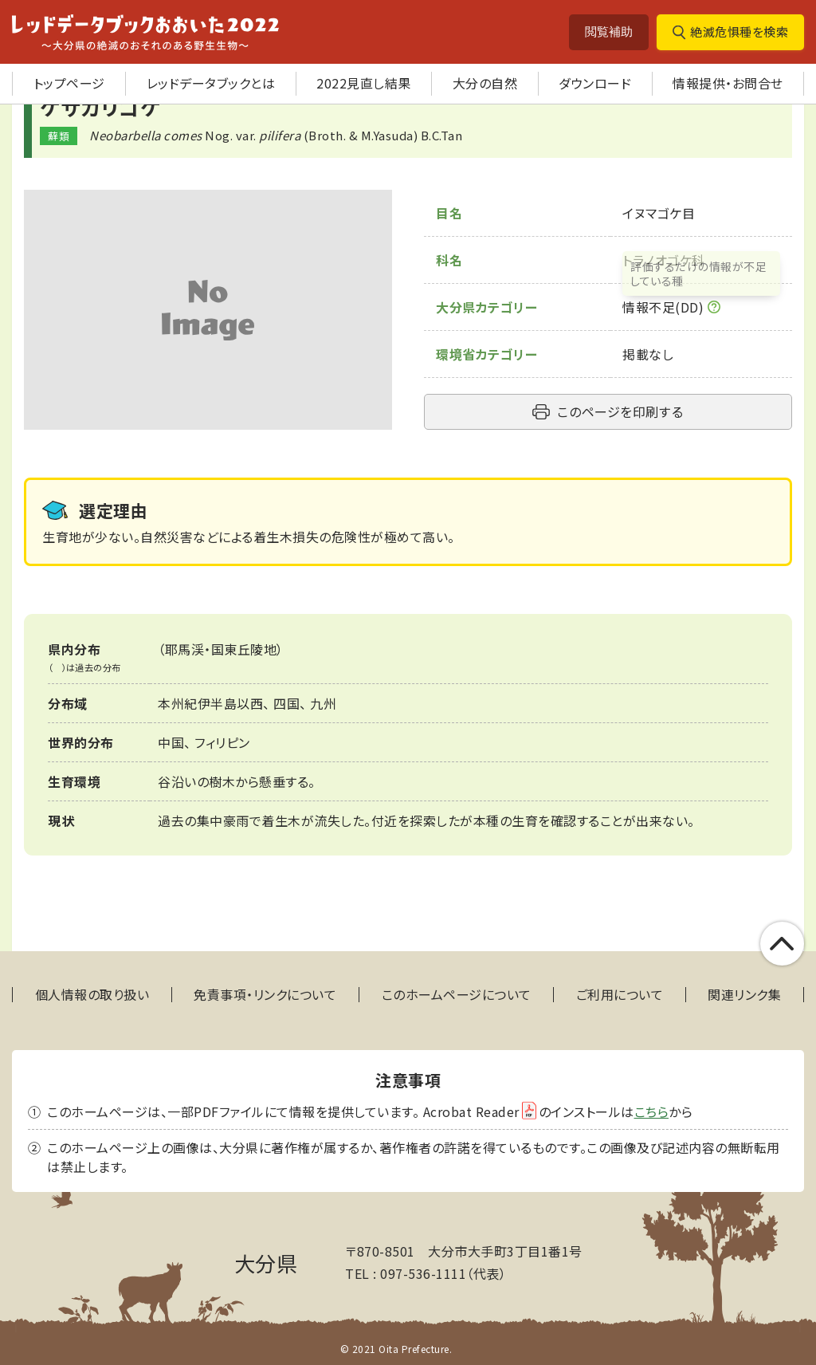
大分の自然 (485, 82)
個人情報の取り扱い (92, 994)
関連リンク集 (744, 994)
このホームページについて (457, 994)
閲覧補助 (609, 31)
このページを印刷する (620, 411)
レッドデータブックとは (211, 82)
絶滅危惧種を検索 (739, 31)
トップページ (69, 82)
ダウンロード (595, 82)
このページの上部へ (782, 944)
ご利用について (620, 994)
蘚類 (58, 136)
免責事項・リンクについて (265, 994)
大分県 (266, 1262)
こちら (651, 1111)
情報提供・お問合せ (728, 82)
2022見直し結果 (363, 82)
